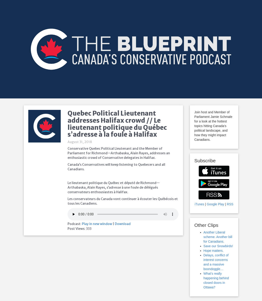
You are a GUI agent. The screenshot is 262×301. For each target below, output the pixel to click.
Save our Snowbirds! (218, 246)
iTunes (199, 204)
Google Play (215, 204)
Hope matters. (214, 250)
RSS (230, 204)
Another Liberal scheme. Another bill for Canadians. (218, 236)
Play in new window (97, 224)
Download (123, 224)
